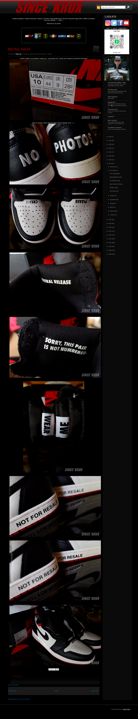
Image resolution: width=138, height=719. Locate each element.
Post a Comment (13, 685)
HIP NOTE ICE (114, 191)
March (112, 207)
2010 (110, 246)
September (113, 199)
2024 (110, 140)
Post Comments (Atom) (23, 699)
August (112, 203)
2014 (110, 231)
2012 (110, 238)
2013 (110, 235)
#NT (57, 20)
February (112, 211)
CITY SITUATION (115, 173)
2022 (110, 148)
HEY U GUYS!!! (112, 120)
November (113, 170)
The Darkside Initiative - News (117, 82)
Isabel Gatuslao (112, 96)
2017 (110, 219)
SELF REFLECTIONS (116, 184)
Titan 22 (18, 54)
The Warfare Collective (115, 127)
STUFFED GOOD (115, 180)
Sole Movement (112, 89)
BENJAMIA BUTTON (116, 177)
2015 (110, 227)
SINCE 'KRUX (126, 709)
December (113, 166)
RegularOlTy (111, 102)
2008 (110, 254)
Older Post (95, 691)
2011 (110, 242)
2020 (110, 156)
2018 (110, 163)
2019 (110, 159)
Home (56, 691)
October (112, 195)
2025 (110, 136)
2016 (110, 223)
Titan (73, 123)
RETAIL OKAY (19, 49)
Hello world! (111, 98)
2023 (110, 144)
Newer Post (13, 691)
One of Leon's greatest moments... (117, 129)
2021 (110, 152)
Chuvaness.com (113, 109)
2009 (110, 250)
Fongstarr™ (111, 116)
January (112, 214)
